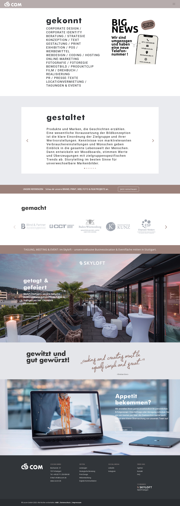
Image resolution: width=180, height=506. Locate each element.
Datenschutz (65, 502)
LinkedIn (111, 468)
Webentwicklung (85, 478)
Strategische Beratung (87, 471)
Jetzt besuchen (33, 316)
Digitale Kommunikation (87, 481)
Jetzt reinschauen (128, 189)
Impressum (76, 502)
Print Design (83, 474)
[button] (14, 226)
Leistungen (83, 468)
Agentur (140, 468)
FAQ (138, 474)
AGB (57, 502)
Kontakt (123, 429)
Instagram (112, 471)
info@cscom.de (60, 478)
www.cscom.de (55, 481)
